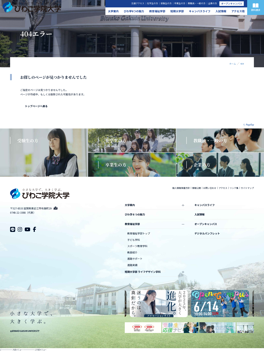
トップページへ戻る (36, 106)
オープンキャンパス (231, 3)
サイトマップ (247, 188)
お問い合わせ (209, 188)
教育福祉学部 (157, 11)
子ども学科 (133, 240)
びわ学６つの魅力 (135, 214)
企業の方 (212, 3)
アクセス (223, 188)
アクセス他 (238, 11)
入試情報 (221, 11)
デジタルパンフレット (207, 233)
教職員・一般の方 (196, 3)
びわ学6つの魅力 (134, 11)
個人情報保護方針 (181, 188)
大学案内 (113, 11)
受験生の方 (166, 3)
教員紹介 (132, 252)
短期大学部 (177, 11)
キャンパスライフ (199, 11)
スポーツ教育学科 (137, 246)
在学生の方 (152, 3)
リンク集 (234, 188)
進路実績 (132, 265)
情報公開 (196, 188)
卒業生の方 (179, 3)
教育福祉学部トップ (138, 233)
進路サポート (134, 258)
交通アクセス (137, 3)
